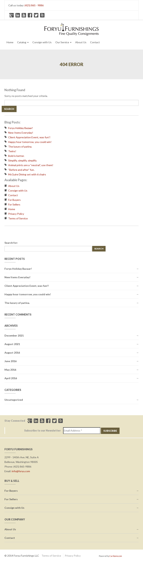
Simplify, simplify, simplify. (22, 160)
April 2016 (10, 378)
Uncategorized (13, 399)
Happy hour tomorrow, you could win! (30, 141)
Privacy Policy (16, 213)
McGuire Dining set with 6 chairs (27, 174)
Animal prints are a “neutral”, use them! (30, 165)
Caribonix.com (115, 556)
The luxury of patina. (20, 146)
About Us (80, 42)
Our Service (63, 42)
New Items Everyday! (20, 132)
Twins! (12, 151)
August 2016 (12, 352)
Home (10, 42)
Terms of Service (18, 218)
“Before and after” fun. (21, 169)
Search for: (11, 242)
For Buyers (14, 199)
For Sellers (14, 204)
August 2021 (12, 344)
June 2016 (10, 361)
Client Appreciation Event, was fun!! (29, 137)
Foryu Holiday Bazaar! (20, 128)
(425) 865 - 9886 (34, 5)
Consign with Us (42, 42)
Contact (95, 42)
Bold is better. (16, 155)
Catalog (23, 42)
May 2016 (10, 369)
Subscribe (110, 430)
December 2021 (14, 335)
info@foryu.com (21, 471)
